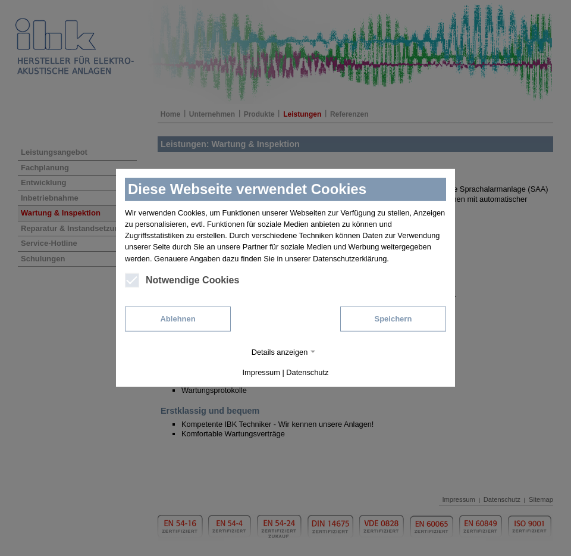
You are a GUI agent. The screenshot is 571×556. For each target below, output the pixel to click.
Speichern (393, 318)
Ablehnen (177, 318)
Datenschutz (307, 372)
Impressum (261, 372)
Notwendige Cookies (182, 280)
